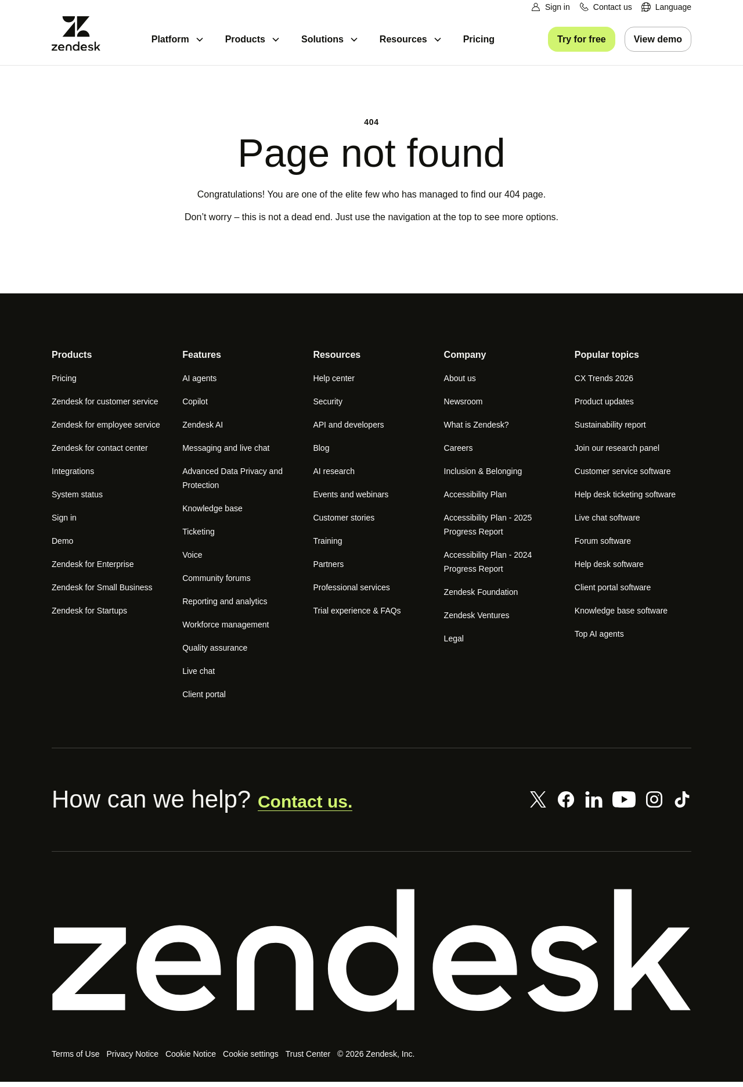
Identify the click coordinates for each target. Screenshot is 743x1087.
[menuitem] (666, 7)
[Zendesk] (371, 955)
